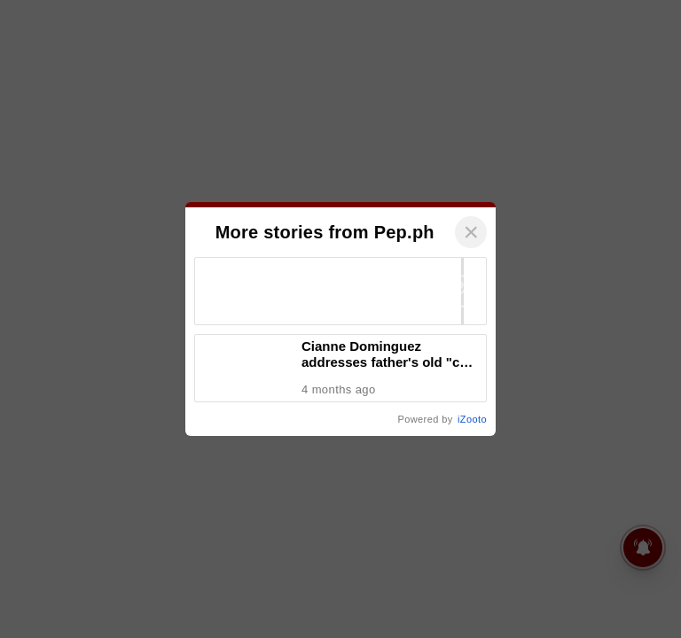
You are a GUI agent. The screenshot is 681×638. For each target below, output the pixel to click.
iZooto (472, 419)
